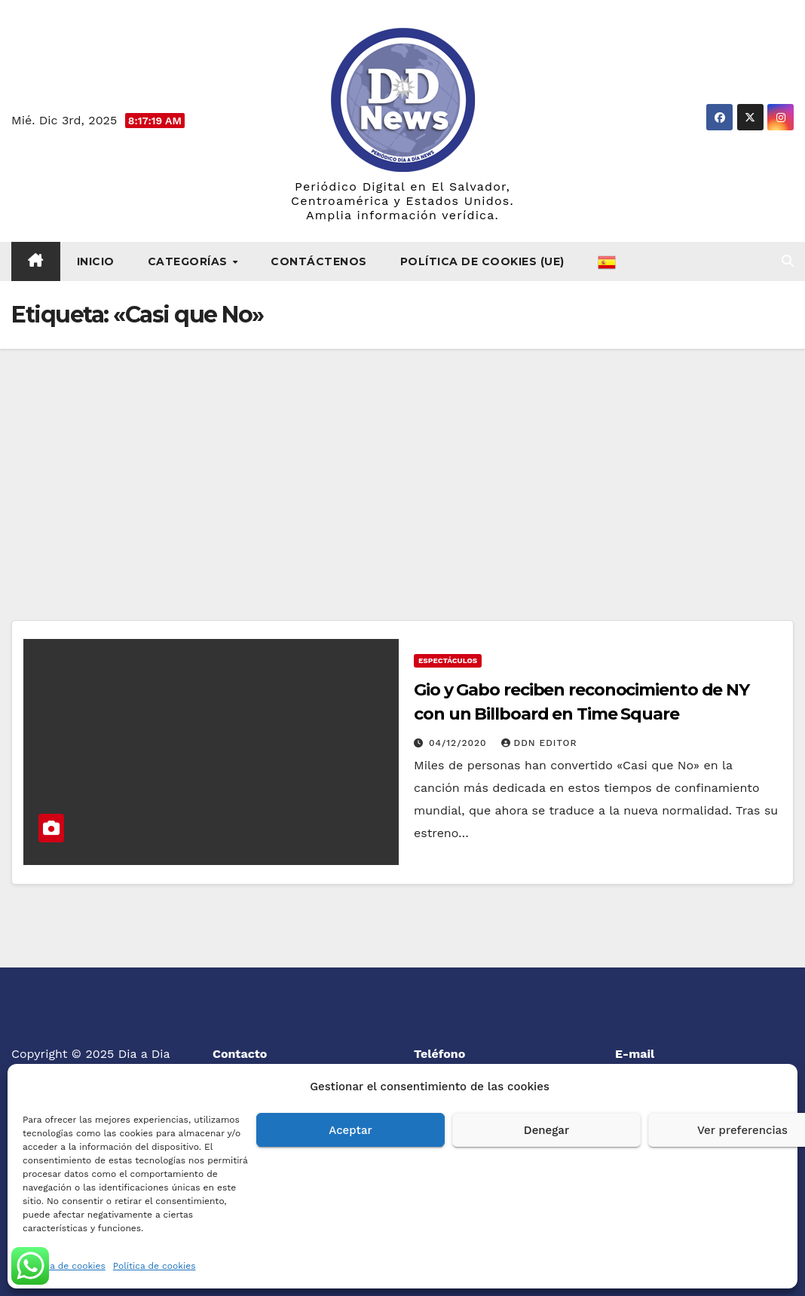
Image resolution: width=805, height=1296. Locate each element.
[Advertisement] (402, 461)
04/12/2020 (460, 743)
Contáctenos (319, 261)
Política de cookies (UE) (482, 261)
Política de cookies (64, 1266)
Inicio (96, 261)
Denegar (546, 1130)
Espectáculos (447, 660)
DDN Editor (539, 743)
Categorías (189, 261)
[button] (788, 261)
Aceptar (350, 1130)
